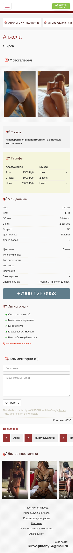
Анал (11, 438)
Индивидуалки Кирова (36, 512)
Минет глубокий (40, 438)
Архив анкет (36, 533)
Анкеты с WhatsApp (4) (23, 22)
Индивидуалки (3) (60, 22)
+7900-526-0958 (36, 294)
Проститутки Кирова (36, 507)
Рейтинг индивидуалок (36, 518)
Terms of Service (23, 413)
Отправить (12, 402)
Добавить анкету (61, 6)
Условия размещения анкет (36, 528)
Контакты (36, 523)
